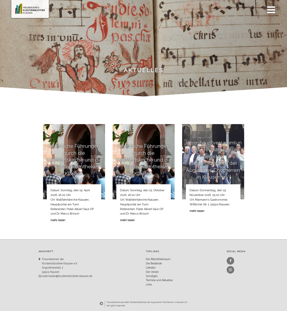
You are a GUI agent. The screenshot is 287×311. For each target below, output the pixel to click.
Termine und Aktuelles (159, 280)
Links (149, 284)
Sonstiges (152, 276)
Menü (270, 7)
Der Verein (152, 271)
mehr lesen (58, 220)
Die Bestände (154, 263)
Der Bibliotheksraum (158, 259)
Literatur (151, 267)
